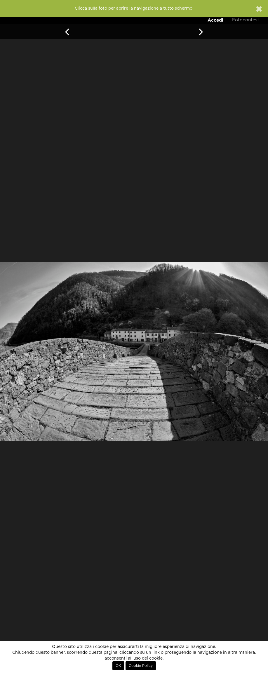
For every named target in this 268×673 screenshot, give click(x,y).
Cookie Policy (141, 665)
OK (118, 665)
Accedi (215, 20)
